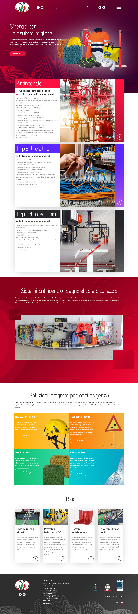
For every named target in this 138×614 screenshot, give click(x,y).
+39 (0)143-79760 (50, 591)
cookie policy (46, 600)
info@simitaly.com (51, 593)
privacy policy (47, 603)
